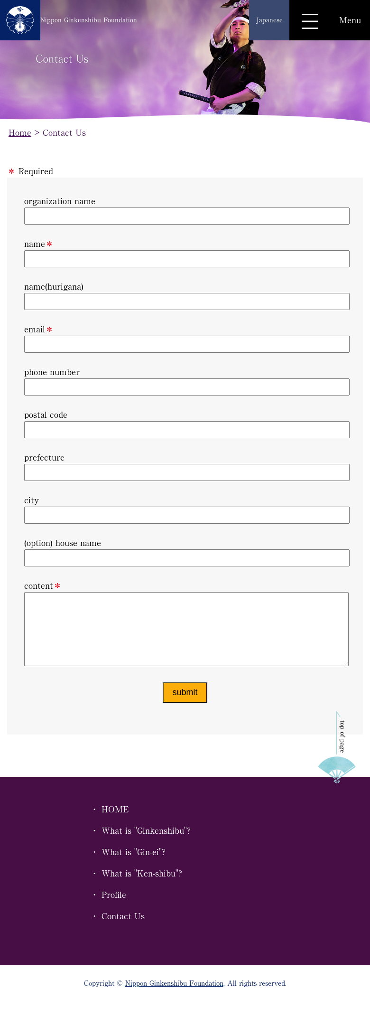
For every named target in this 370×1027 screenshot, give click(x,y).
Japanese (269, 20)
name (185, 253)
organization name (185, 211)
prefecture (185, 467)
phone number (185, 381)
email (185, 339)
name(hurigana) (185, 296)
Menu (350, 20)
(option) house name (185, 552)
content (185, 632)
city (185, 510)
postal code (185, 424)
